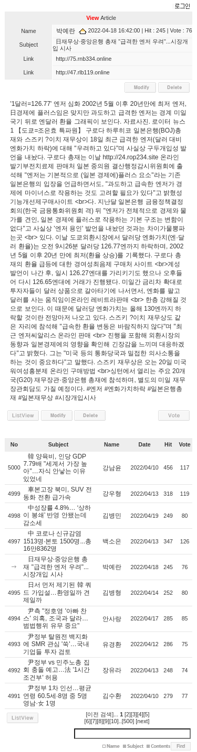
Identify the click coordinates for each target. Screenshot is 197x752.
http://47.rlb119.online (83, 72)
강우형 (111, 493)
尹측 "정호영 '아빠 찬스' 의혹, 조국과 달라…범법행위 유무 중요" (55, 618)
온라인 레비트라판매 (99, 299)
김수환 (111, 696)
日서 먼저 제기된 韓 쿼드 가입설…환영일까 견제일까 (57, 592)
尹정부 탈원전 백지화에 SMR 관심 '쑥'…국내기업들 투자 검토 (56, 644)
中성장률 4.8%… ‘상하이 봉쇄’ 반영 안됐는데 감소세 (57, 515)
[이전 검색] (99, 714)
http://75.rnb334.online (83, 59)
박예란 (65, 31)
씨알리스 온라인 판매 (61, 335)
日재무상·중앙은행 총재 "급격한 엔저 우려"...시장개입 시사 (56, 566)
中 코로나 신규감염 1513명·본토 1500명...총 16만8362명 (57, 541)
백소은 (111, 541)
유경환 (111, 644)
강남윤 (111, 468)
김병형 (111, 592)
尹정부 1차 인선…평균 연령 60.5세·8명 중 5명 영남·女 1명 (57, 695)
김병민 (111, 515)
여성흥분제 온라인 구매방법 (56, 371)
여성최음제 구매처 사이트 (116, 264)
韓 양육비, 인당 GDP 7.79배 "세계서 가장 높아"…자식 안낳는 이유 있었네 (55, 468)
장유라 (111, 670)
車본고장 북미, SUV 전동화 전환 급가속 (57, 493)
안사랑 (111, 619)
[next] (142, 721)
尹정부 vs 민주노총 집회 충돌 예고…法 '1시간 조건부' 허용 (56, 670)
